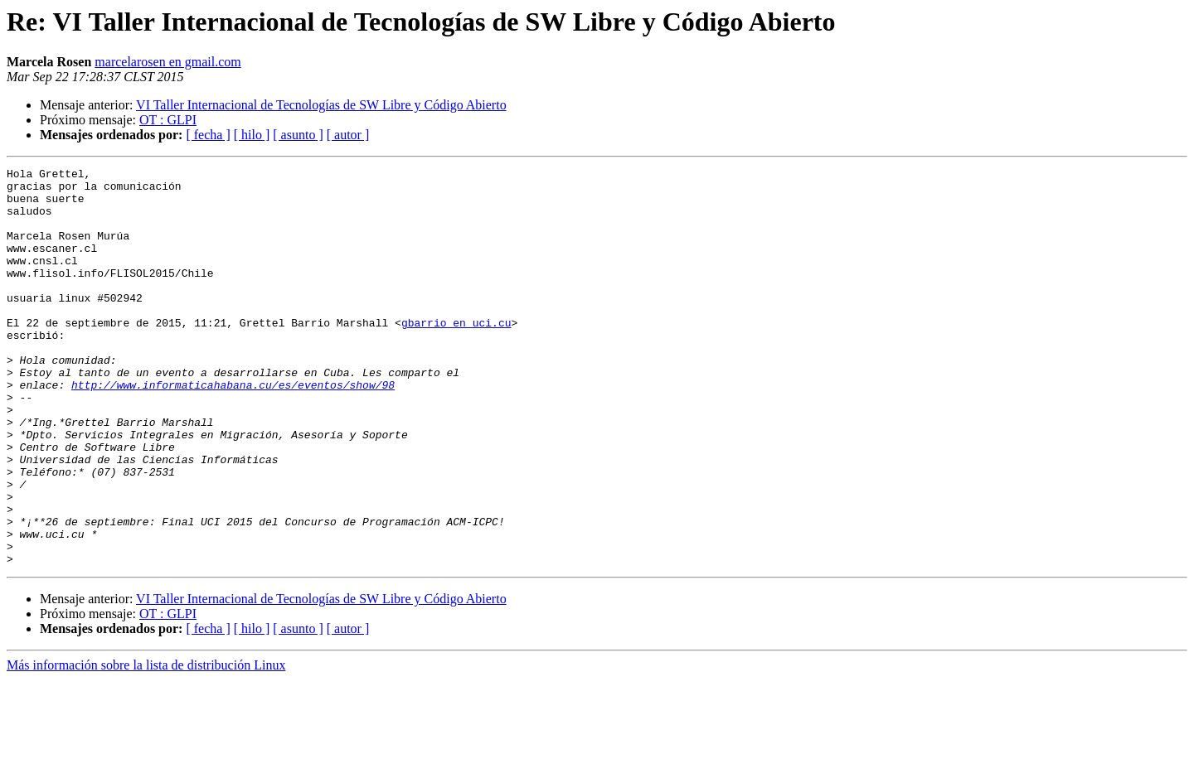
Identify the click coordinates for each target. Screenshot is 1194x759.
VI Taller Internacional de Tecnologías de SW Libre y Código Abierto (321, 105)
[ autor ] (348, 135)
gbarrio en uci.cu (456, 354)
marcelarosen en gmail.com (167, 62)
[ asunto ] (298, 135)
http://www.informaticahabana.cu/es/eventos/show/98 (233, 429)
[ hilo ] (252, 135)
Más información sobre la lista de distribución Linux (146, 744)
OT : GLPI (168, 120)
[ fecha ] (208, 135)
